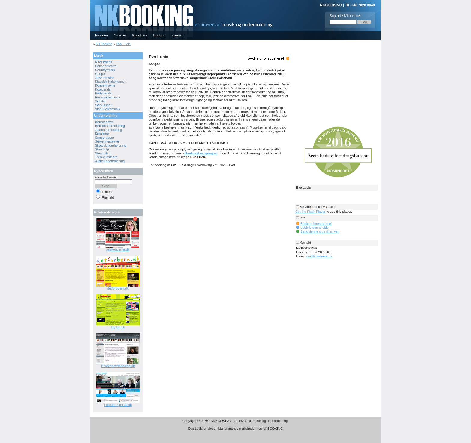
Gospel (100, 74)
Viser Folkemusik (107, 109)
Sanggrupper (104, 137)
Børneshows (104, 122)
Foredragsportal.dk (118, 405)
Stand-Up (102, 149)
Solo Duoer (103, 105)
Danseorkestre (106, 66)
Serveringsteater (107, 141)
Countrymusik (105, 70)
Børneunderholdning (110, 126)
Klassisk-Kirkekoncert (110, 81)
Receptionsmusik (107, 97)
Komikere (102, 133)
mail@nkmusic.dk (319, 256)
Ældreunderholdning (110, 161)
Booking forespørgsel (316, 223)
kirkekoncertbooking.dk (118, 366)
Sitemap (177, 35)
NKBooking (104, 44)
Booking (159, 35)
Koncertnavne (105, 85)
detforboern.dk (118, 288)
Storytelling (103, 153)
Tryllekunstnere (106, 157)
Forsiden (101, 35)
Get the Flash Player (310, 211)
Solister (100, 101)
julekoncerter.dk (117, 249)
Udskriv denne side (314, 227)
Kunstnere (139, 35)
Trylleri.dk (118, 327)
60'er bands (103, 62)
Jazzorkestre (104, 77)
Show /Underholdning (110, 145)
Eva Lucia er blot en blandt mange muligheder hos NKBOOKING (235, 428)
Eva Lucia (123, 44)
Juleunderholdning (108, 130)
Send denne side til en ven (319, 231)
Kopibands (103, 89)
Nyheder (120, 35)
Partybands (103, 93)
